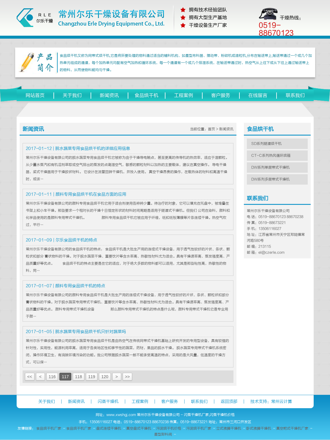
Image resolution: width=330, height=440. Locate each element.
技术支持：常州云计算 (271, 401)
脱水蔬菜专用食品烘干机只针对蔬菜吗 (90, 331)
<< (29, 376)
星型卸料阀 (163, 434)
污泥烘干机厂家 (198, 428)
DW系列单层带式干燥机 (270, 167)
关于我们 (72, 95)
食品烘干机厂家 (48, 428)
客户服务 (220, 95)
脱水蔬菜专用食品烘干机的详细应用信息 (92, 148)
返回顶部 (229, 401)
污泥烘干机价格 (168, 428)
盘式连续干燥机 (108, 428)
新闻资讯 (109, 95)
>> (127, 376)
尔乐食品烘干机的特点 (76, 240)
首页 (211, 129)
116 (52, 376)
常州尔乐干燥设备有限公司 (158, 415)
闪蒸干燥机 (108, 401)
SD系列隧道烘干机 (266, 144)
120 (104, 376)
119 (91, 376)
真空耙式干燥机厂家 (292, 428)
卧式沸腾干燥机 (258, 428)
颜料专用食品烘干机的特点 (80, 285)
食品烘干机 (146, 95)
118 (78, 376)
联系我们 (295, 95)
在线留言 (257, 95)
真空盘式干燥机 (138, 428)
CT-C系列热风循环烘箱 (270, 155)
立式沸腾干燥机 (228, 428)
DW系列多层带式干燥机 (270, 179)
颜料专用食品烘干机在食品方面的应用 (91, 194)
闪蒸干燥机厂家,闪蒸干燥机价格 (209, 415)
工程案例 (183, 95)
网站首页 (35, 95)
